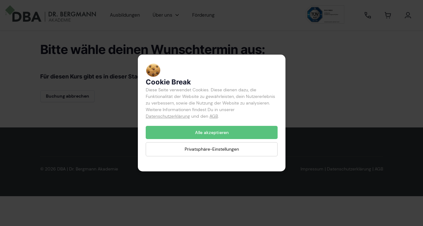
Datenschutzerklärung (168, 116)
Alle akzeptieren (211, 132)
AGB (213, 116)
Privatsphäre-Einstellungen (211, 149)
